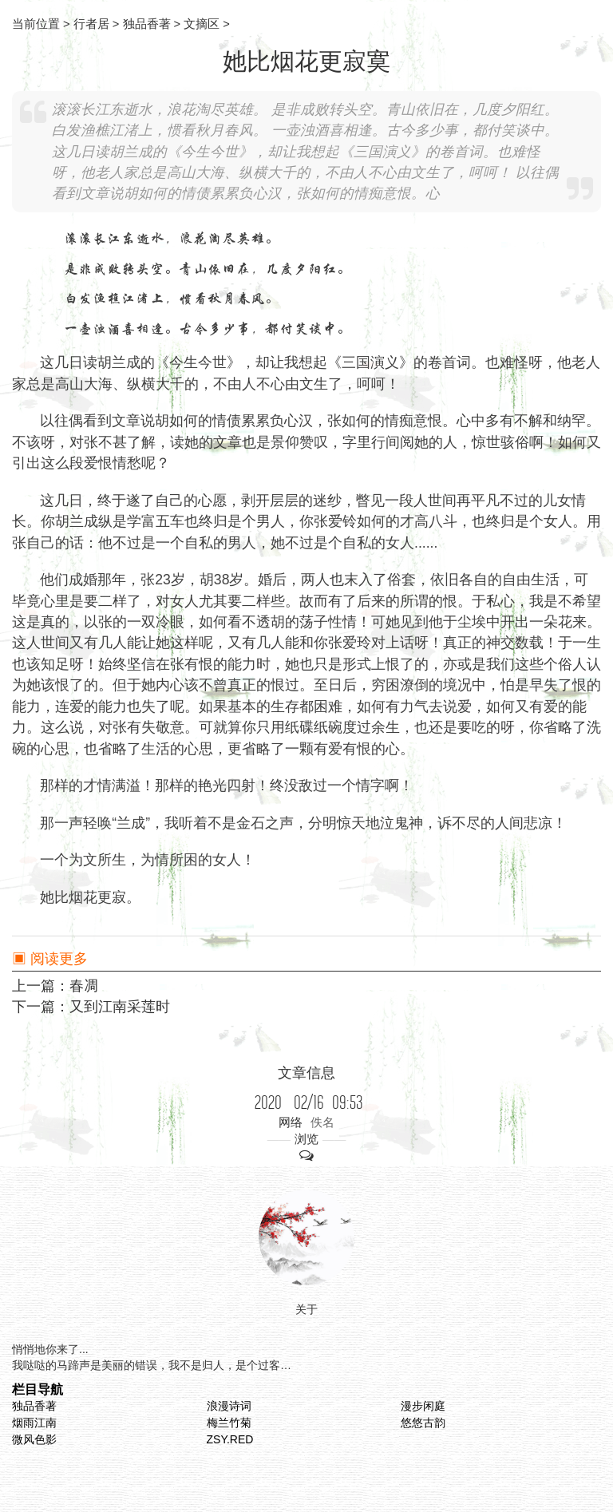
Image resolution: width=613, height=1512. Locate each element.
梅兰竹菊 (229, 1422)
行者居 (91, 24)
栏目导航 (37, 1389)
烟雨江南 (34, 1422)
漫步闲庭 (423, 1405)
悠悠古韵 (423, 1422)
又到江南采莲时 (119, 1006)
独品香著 (34, 1405)
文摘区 (201, 24)
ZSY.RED (230, 1439)
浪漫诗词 (229, 1405)
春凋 (83, 985)
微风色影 (34, 1439)
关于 (306, 1309)
